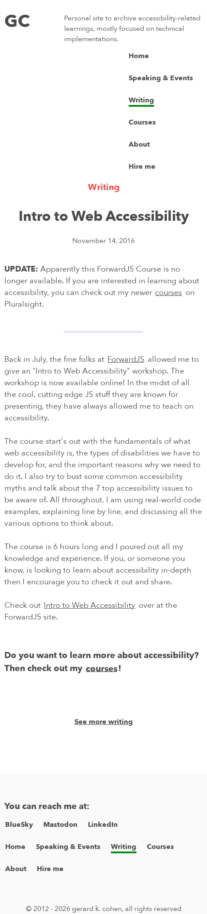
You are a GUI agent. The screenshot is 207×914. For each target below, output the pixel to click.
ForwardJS (125, 359)
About (139, 144)
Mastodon (60, 824)
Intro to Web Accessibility (89, 605)
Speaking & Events (161, 78)
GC (17, 21)
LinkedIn (103, 824)
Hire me (142, 166)
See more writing (103, 722)
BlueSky (19, 824)
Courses (142, 122)
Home (139, 56)
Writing (141, 100)
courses (168, 292)
